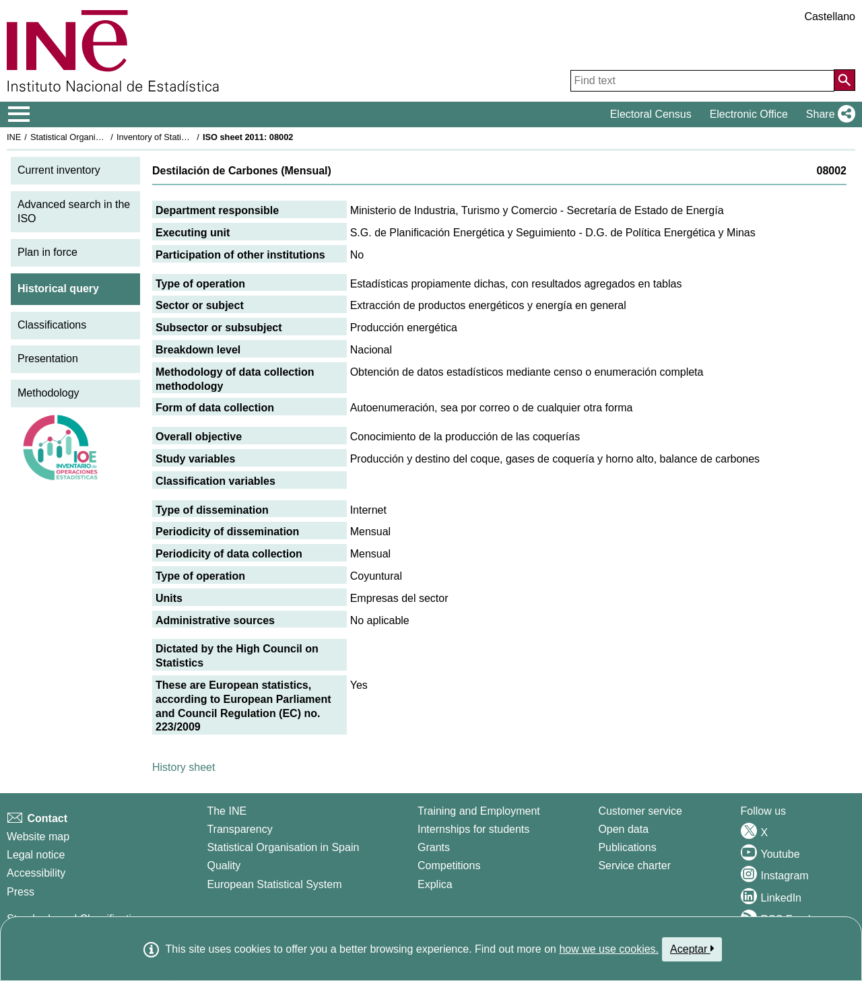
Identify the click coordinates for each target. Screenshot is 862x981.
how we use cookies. (609, 949)
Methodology (48, 393)
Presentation (48, 358)
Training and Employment (479, 811)
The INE (226, 811)
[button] (828, 114)
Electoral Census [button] (651, 114)
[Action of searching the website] (844, 80)
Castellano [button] (829, 16)
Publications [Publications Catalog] (627, 847)
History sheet (183, 767)
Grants (434, 847)
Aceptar (692, 949)
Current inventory (59, 170)
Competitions (449, 865)
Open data (623, 829)
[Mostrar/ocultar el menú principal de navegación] (19, 114)
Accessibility (36, 873)
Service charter (634, 865)
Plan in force (47, 252)
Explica (435, 884)
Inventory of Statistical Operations (181, 137)
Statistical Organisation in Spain (91, 137)
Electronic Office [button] (749, 114)
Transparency (239, 829)
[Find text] (702, 81)
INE (14, 137)
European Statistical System (274, 884)
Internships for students (473, 829)
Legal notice (36, 854)
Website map (38, 836)
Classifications (52, 325)
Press (20, 892)
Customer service (640, 811)
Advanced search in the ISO (74, 211)
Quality (223, 865)
